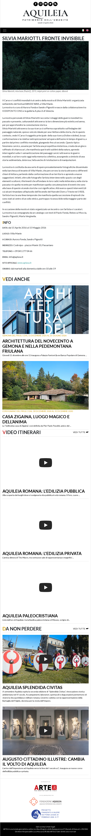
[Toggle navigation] (5, 30)
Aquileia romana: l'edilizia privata (42, 553)
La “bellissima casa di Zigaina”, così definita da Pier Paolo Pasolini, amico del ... (36, 426)
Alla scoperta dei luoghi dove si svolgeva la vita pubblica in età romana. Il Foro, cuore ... (41, 495)
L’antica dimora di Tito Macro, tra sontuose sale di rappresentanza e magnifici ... (38, 557)
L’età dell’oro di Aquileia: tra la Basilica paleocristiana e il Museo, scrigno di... (36, 620)
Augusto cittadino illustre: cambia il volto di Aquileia (43, 762)
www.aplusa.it (24, 262)
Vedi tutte (81, 432)
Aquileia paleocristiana (30, 615)
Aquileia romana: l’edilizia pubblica (43, 491)
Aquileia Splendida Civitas (32, 687)
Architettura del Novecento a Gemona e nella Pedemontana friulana (37, 346)
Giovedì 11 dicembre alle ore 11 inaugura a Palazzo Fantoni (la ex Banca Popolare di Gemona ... (44, 355)
